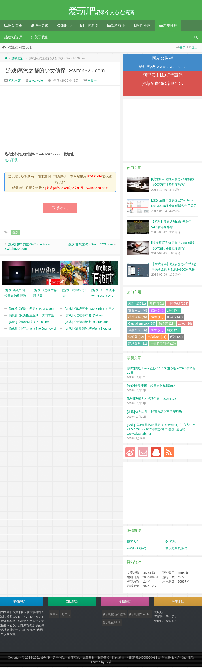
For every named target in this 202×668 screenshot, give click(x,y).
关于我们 (40, 38)
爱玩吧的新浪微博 (114, 614)
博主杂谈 (40, 26)
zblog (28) (185, 324)
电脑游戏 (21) (157, 337)
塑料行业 (116, 26)
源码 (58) (173, 311)
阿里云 (54, 614)
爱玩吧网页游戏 (176, 549)
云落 (108, 662)
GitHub (64, 26)
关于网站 (59, 658)
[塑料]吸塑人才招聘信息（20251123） (153, 399)
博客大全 (133, 542)
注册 (194, 48)
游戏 (15, 233)
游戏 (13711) (137, 304)
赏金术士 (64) (137, 311)
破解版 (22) (136, 337)
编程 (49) (157, 317)
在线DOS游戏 (136, 549)
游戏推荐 (168, 26)
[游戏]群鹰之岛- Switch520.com (90, 245)
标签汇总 (74, 658)
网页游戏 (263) (178, 304)
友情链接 (103, 658)
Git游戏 (170, 542)
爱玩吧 (45, 658)
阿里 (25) (157, 331)
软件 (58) (157, 311)
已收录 (92, 81)
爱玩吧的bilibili (112, 623)
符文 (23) (173, 331)
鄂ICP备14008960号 (141, 658)
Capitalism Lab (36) (141, 324)
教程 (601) (157, 304)
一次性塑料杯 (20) (163, 344)
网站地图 (118, 658)
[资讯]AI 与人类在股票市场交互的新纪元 (154, 412)
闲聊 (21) (176, 337)
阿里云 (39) (175, 317)
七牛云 (65, 614)
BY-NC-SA (94, 177)
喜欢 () (60, 208)
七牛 (178, 658)
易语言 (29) (166, 324)
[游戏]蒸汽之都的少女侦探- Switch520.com (54, 71)
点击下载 (11, 160)
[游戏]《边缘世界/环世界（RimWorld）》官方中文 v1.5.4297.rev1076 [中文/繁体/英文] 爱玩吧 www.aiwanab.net (161, 430)
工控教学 (89, 26)
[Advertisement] (60, 119)
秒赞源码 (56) (137, 317)
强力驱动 (188, 658)
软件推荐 (142, 26)
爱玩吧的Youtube (140, 614)
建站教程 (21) (137, 344)
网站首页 (13, 26)
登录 (182, 48)
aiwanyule (36, 81)
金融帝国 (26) (137, 331)
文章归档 (88, 658)
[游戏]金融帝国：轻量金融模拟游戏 (151, 386)
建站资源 (13, 38)
